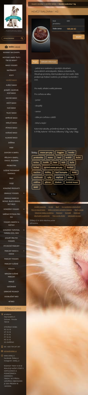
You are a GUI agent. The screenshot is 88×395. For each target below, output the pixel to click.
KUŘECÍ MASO (11, 85)
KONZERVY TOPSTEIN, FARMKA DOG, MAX (11, 231)
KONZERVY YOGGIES (11, 209)
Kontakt (68, 213)
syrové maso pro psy (53, 167)
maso (50, 157)
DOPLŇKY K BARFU (11, 152)
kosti (74, 172)
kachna (37, 172)
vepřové (59, 177)
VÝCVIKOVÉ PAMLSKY (11, 246)
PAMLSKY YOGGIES (11, 259)
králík (46, 162)
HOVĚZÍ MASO (11, 80)
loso (55, 162)
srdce (70, 177)
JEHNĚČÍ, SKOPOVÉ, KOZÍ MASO (11, 91)
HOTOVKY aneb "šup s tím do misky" (11, 58)
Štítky (34, 152)
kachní (70, 167)
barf (59, 157)
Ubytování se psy (74, 216)
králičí (69, 157)
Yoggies (60, 152)
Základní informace (48, 62)
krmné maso (72, 182)
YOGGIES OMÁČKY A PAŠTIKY (11, 223)
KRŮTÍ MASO (11, 103)
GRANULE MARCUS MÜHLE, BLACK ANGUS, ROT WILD (11, 201)
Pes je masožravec (38, 210)
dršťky (48, 172)
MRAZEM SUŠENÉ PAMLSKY (11, 275)
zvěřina (37, 182)
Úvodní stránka (37, 4)
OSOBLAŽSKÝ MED (11, 296)
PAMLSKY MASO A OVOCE (11, 252)
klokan (58, 182)
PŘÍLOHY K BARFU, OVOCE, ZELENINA (11, 159)
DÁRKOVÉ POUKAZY (11, 291)
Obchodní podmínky (42, 216)
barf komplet (61, 172)
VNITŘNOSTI (11, 70)
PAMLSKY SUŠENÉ (11, 264)
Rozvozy (59, 213)
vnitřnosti (38, 177)
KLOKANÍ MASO (11, 138)
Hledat (22, 38)
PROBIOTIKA (11, 165)
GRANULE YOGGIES (11, 193)
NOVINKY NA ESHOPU (11, 52)
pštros (48, 182)
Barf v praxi (79, 210)
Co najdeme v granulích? (71, 207)
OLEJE (11, 183)
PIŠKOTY (11, 269)
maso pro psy (46, 152)
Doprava (77, 213)
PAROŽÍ (11, 282)
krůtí (78, 157)
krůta (36, 162)
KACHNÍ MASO (11, 98)
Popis (35, 62)
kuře (72, 162)
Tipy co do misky (58, 216)
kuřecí (36, 167)
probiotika (38, 157)
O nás (51, 207)
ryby (49, 177)
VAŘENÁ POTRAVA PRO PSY (11, 215)
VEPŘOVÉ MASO (11, 118)
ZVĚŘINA (11, 143)
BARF (36, 187)
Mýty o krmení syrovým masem (60, 210)
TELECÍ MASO (11, 113)
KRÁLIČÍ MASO (11, 123)
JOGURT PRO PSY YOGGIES (11, 239)
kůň (63, 162)
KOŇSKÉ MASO (11, 133)
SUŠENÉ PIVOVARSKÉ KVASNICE (11, 172)
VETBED (11, 301)
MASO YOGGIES (11, 65)
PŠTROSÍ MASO (11, 128)
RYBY (11, 147)
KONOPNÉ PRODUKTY (11, 188)
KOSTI (11, 75)
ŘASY (11, 178)
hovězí (71, 152)
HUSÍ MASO (11, 108)
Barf (57, 207)
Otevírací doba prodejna (44, 213)
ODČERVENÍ (11, 287)
